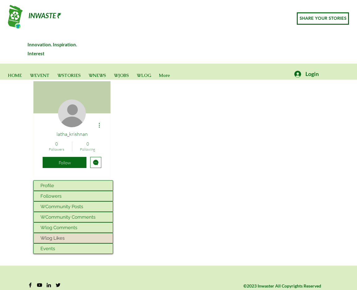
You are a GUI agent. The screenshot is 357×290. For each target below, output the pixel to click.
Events (47, 248)
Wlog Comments (58, 227)
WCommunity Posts (61, 206)
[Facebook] (30, 285)
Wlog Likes (52, 238)
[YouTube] (39, 285)
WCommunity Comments (67, 217)
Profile (47, 185)
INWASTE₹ (44, 15)
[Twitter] (58, 285)
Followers (50, 196)
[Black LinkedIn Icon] (49, 285)
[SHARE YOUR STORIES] (323, 18)
